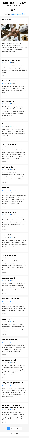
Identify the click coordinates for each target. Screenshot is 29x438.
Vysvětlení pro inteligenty (11, 298)
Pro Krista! (5, 187)
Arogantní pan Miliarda (9, 339)
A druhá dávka (7, 235)
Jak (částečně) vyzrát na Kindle (13, 383)
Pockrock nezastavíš (9, 212)
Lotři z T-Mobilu (7, 167)
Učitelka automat (8, 101)
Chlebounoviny (14, 3)
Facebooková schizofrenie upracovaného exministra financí (13, 406)
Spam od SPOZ (7, 319)
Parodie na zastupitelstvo (11, 60)
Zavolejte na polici (8, 278)
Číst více (4, 55)
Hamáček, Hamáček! (9, 81)
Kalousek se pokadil (9, 360)
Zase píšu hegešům (9, 255)
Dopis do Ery (6, 124)
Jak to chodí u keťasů (9, 144)
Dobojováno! (6, 19)
